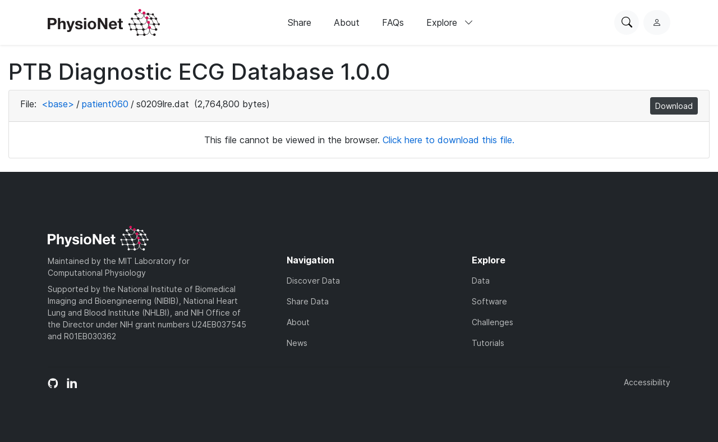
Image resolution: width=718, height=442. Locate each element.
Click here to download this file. (448, 139)
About (347, 22)
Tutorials (488, 343)
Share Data (308, 301)
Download (674, 106)
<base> (58, 104)
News (297, 343)
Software (489, 301)
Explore (449, 22)
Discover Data (313, 280)
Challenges (492, 322)
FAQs (393, 22)
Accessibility (647, 382)
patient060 (105, 104)
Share (299, 22)
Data (481, 280)
